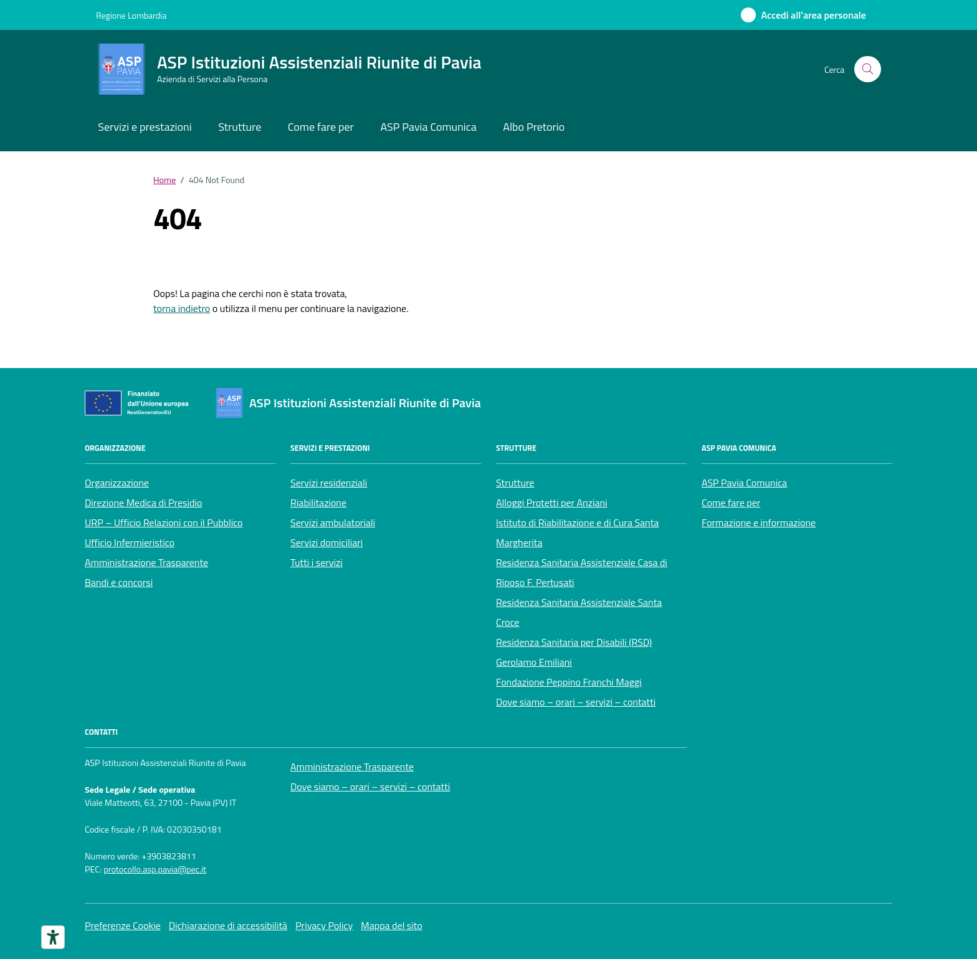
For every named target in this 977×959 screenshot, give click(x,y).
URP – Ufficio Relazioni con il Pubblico (164, 522)
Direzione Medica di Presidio (143, 502)
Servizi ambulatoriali (332, 522)
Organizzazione (117, 482)
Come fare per (321, 126)
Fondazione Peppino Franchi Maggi (569, 681)
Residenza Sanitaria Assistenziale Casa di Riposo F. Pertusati (581, 572)
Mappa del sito (391, 925)
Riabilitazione (318, 502)
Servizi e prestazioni (144, 126)
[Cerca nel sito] (867, 69)
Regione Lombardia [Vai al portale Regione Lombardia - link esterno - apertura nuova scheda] (131, 15)
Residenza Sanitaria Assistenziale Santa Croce (579, 612)
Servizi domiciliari (326, 542)
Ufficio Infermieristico (129, 542)
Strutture (239, 126)
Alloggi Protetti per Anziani (552, 502)
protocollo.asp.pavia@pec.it (154, 869)
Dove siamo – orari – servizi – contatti (575, 701)
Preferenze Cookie (123, 925)
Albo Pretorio (534, 126)
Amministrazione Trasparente (146, 562)
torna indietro (181, 308)
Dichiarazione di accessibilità (228, 925)
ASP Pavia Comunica (428, 126)
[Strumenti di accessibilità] (53, 937)
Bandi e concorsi (119, 582)
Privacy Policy (324, 925)
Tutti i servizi (316, 562)
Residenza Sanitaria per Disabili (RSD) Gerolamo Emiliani (574, 652)
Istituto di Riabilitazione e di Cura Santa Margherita (577, 532)
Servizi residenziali (328, 482)
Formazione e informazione (759, 522)
